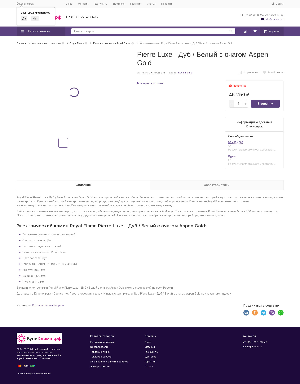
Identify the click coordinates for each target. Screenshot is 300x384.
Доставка (119, 3)
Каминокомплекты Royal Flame (111, 43)
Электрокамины (100, 366)
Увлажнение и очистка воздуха (109, 361)
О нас (68, 3)
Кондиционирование (102, 342)
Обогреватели (99, 346)
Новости (166, 3)
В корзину (265, 103)
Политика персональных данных (34, 373)
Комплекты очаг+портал (48, 305)
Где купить (100, 3)
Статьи (151, 3)
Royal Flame (77, 43)
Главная (21, 43)
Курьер (232, 156)
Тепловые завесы (101, 356)
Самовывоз (235, 141)
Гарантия (135, 3)
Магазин (83, 3)
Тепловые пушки (100, 351)
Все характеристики (150, 83)
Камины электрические (46, 43)
